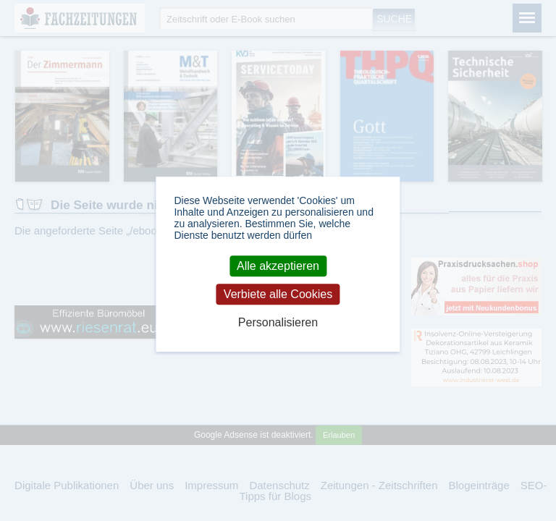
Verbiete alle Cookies (278, 294)
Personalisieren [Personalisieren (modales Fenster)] (278, 323)
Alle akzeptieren (278, 266)
